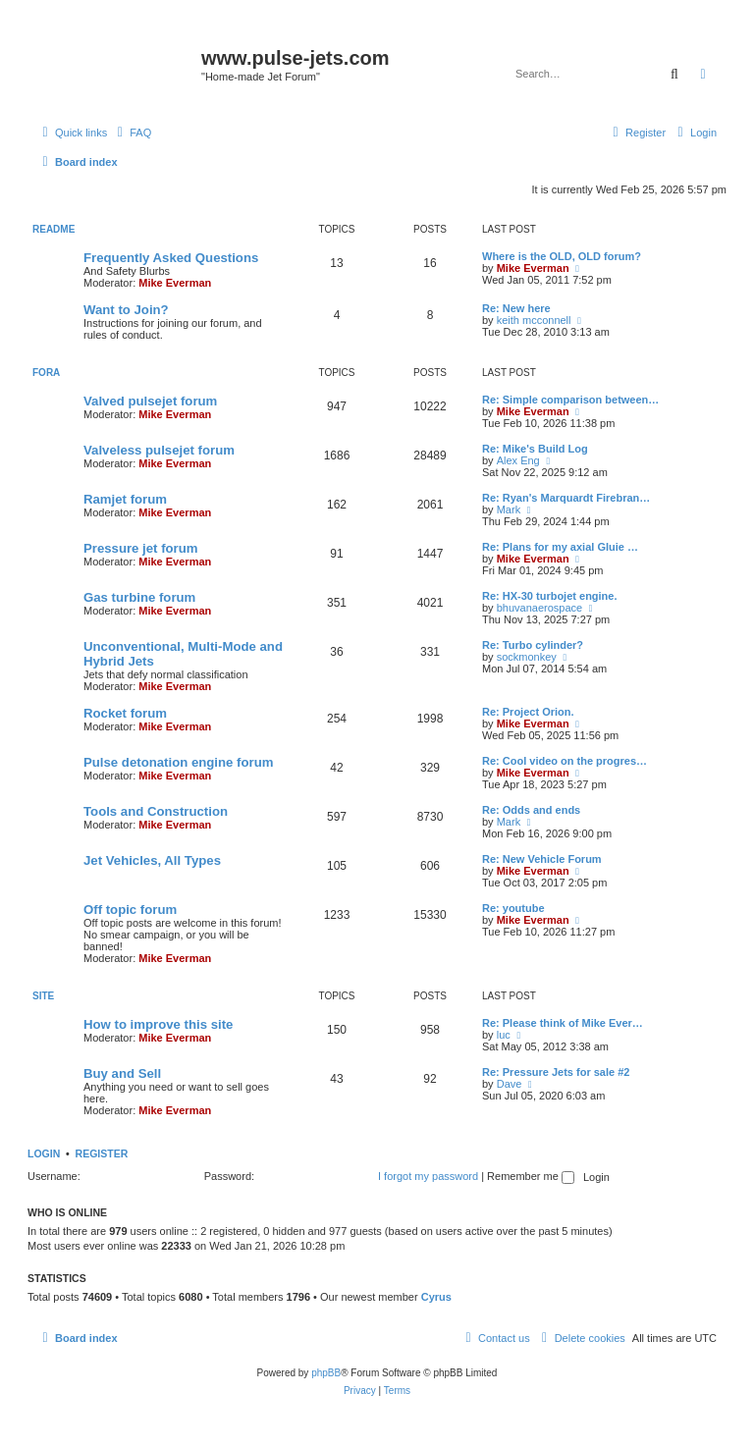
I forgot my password (428, 1176)
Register (102, 1153)
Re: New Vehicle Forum (542, 859)
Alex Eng (518, 460)
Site (43, 996)
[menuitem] (131, 132)
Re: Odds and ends (531, 810)
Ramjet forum (125, 499)
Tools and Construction (155, 811)
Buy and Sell (122, 1073)
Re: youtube (513, 908)
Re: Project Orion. (528, 712)
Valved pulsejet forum (150, 401)
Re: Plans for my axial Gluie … (560, 547)
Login (43, 1153)
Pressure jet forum (140, 548)
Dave (509, 1084)
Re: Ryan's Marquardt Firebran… (566, 498)
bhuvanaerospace (539, 608)
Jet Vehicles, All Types (152, 860)
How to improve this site (158, 1024)
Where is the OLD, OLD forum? (561, 256)
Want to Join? (126, 309)
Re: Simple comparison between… (570, 399)
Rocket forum (125, 713)
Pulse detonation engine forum (178, 762)
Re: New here (516, 308)
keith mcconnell (534, 320)
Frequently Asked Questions (170, 257)
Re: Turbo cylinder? (532, 645)
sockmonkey (527, 657)
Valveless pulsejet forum (159, 450)
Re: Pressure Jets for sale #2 (555, 1072)
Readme (53, 229)
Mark (508, 509)
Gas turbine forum (139, 597)
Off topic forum (130, 909)
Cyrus (436, 1297)
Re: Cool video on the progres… (564, 761)
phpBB (326, 1372)
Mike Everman (174, 283)
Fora (46, 372)
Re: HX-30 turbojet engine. (550, 596)
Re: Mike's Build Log (535, 449)
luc (504, 1035)
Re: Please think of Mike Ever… (562, 1023)
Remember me (530, 1176)
